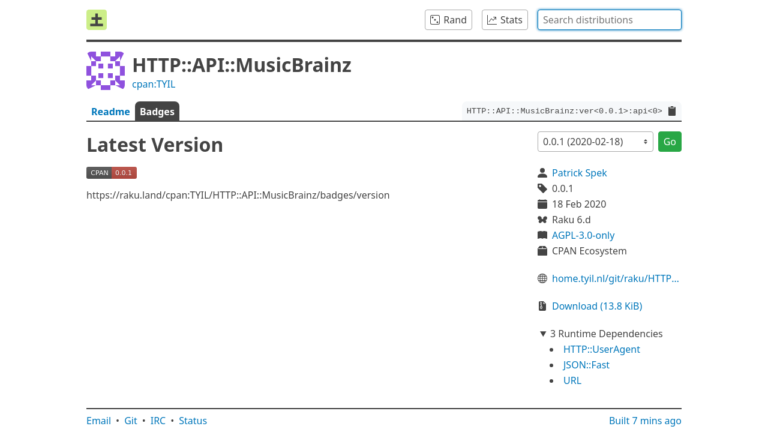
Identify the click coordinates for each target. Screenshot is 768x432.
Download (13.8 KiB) (597, 306)
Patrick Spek (579, 172)
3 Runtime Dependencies (606, 333)
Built (645, 420)
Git (130, 420)
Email (98, 420)
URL (572, 380)
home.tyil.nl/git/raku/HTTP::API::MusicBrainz (617, 278)
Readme (110, 111)
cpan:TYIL (153, 84)
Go (670, 141)
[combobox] (610, 20)
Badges (157, 111)
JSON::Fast (586, 364)
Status (193, 420)
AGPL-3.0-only (583, 235)
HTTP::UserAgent (601, 349)
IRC (158, 420)
